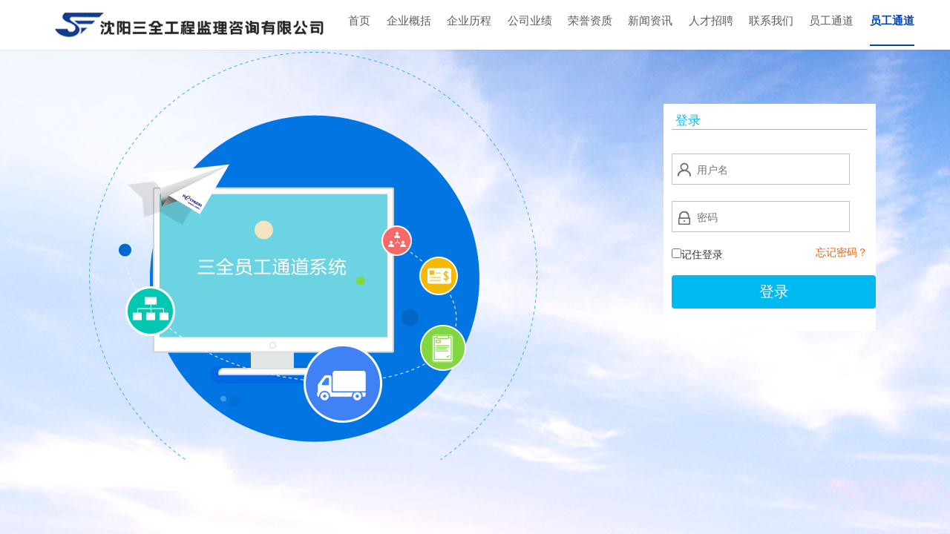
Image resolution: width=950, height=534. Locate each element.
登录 (774, 291)
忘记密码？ (842, 252)
